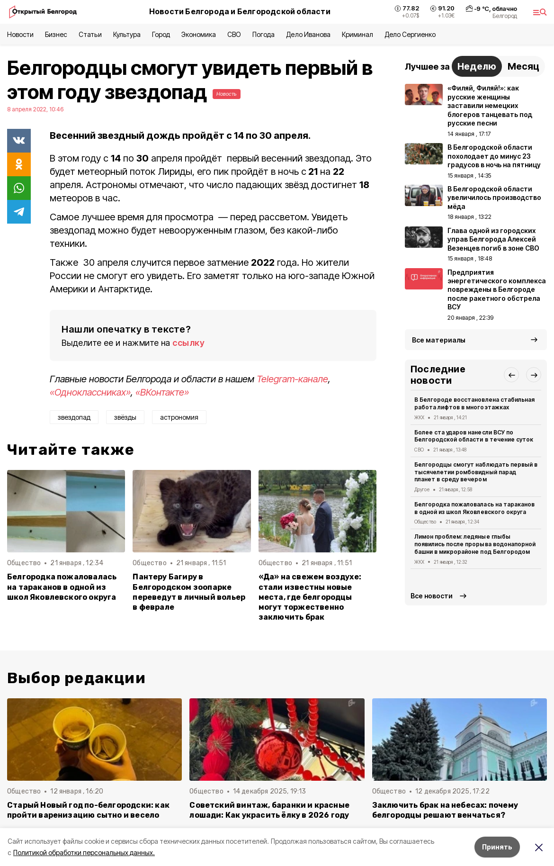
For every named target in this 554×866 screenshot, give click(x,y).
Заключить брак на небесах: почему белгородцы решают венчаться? (445, 810)
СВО (234, 34)
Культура (127, 34)
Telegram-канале (292, 379)
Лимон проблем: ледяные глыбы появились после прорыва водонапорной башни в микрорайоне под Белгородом (475, 544)
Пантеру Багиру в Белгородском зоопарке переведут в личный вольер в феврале (189, 591)
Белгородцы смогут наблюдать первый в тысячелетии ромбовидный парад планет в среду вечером (475, 472)
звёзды (125, 417)
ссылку (188, 343)
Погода (263, 34)
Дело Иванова (308, 34)
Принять (497, 847)
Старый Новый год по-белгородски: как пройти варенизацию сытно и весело (88, 810)
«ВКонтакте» (162, 392)
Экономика (198, 34)
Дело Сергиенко (410, 34)
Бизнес (56, 34)
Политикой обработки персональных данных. (84, 852)
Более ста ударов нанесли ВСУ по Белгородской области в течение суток (473, 436)
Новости (20, 34)
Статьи (90, 34)
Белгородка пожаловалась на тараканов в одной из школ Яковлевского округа (61, 586)
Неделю (476, 66)
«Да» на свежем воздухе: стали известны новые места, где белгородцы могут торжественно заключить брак (310, 596)
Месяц (523, 66)
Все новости (432, 596)
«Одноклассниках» (90, 392)
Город (161, 34)
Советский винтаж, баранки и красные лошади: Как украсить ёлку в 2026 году (269, 810)
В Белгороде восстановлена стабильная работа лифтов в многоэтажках (474, 403)
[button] (511, 374)
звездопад (74, 417)
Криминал (357, 34)
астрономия (179, 417)
